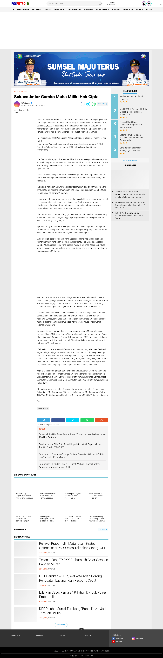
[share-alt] (43, 420)
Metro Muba (37, 10)
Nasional (116, 10)
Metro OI (139, 10)
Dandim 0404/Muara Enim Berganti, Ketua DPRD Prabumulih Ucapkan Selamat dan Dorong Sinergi (130, 194)
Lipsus (48, 10)
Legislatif (15, 636)
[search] (74, 3)
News (62, 636)
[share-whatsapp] (94, 104)
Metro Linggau (75, 10)
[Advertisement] (81, 31)
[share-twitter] (88, 104)
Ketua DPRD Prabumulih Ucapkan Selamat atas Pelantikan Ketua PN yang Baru (130, 205)
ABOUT (56, 651)
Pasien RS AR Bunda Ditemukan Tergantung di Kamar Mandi (131, 125)
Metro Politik (60, 10)
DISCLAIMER (75, 651)
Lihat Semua (61, 625)
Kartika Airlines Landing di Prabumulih (131, 97)
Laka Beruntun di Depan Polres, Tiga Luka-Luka (130, 149)
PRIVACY (85, 651)
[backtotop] (81, 630)
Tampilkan (103, 529)
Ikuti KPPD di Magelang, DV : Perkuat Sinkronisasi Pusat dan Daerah (129, 216)
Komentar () (102, 104)
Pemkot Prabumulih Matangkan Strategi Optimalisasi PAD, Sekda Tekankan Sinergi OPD (72, 546)
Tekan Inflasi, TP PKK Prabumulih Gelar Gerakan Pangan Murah (73, 562)
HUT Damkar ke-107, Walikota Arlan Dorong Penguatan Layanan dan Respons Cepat (70, 578)
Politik (88, 636)
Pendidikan (88, 10)
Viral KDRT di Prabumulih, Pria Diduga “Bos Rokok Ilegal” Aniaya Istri (133, 112)
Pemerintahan (23, 10)
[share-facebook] (83, 104)
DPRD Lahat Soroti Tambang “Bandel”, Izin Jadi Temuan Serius (72, 611)
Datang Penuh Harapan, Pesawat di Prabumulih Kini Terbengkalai (132, 137)
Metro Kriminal (102, 10)
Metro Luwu (151, 10)
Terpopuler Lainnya (130, 160)
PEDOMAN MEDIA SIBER (100, 651)
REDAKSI (64, 651)
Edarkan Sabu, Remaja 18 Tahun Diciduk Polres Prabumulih (73, 595)
